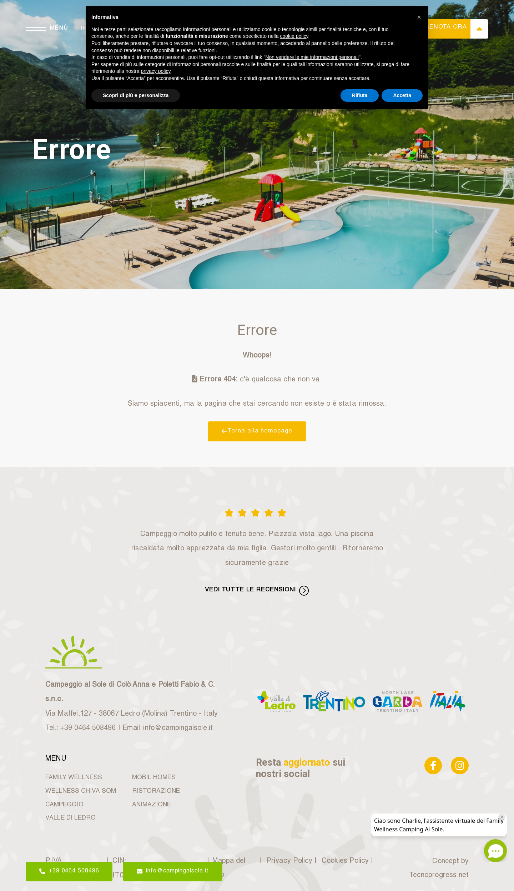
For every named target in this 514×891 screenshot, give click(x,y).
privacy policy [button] (156, 71)
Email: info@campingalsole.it (172, 726)
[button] (419, 17)
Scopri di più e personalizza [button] (135, 95)
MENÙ (61, 28)
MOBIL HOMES (153, 776)
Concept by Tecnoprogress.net (438, 867)
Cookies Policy (342, 859)
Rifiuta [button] (360, 95)
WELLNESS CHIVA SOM (79, 789)
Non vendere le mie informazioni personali (311, 57)
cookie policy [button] (294, 36)
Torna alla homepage (257, 431)
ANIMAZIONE (151, 803)
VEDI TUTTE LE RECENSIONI (257, 589)
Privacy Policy (287, 859)
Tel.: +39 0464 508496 (81, 726)
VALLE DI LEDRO (69, 817)
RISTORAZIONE (155, 789)
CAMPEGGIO (63, 803)
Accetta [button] (402, 95)
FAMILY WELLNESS (72, 776)
